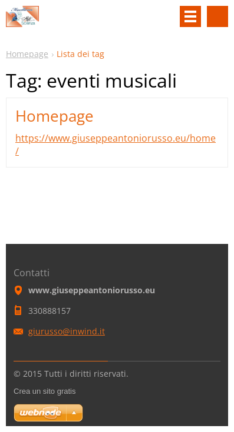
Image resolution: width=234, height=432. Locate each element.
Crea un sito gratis (45, 391)
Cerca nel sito (217, 16)
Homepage (27, 53)
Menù (190, 16)
